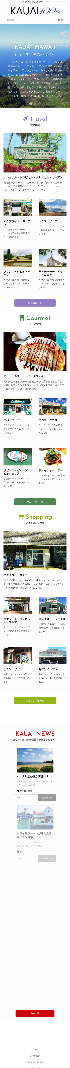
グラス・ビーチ (48, 221)
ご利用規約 (35, 1056)
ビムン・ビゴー (13, 669)
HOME (35, 1050)
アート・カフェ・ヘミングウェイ (24, 376)
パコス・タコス (48, 420)
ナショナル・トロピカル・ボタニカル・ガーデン (33, 177)
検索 (60, 20)
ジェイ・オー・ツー (51, 470)
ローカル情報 (26, 791)
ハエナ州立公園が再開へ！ (33, 776)
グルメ (23, 851)
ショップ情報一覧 (35, 700)
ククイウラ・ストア (16, 575)
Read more (46, 797)
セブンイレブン (48, 669)
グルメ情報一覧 (35, 501)
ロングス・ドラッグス (52, 619)
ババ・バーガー (13, 420)
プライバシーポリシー (35, 1062)
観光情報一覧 (35, 303)
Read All (35, 1013)
